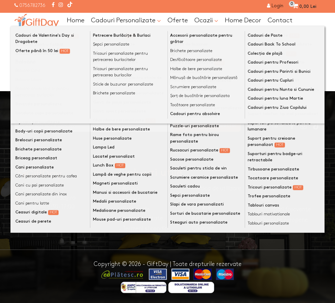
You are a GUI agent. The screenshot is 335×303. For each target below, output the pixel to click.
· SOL (264, 199)
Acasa (28, 49)
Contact (280, 20)
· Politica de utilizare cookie (214, 193)
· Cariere (199, 208)
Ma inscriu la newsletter (207, 125)
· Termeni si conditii (144, 229)
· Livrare (130, 199)
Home (75, 20)
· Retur (197, 218)
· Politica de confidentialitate (141, 214)
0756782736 (32, 5)
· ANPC (266, 188)
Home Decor (243, 20)
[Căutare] (314, 37)
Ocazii (206, 20)
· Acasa (128, 188)
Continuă (304, 78)
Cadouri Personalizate (126, 20)
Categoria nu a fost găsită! (79, 49)
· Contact (201, 229)
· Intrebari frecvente (284, 209)
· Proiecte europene (282, 220)
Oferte (178, 20)
